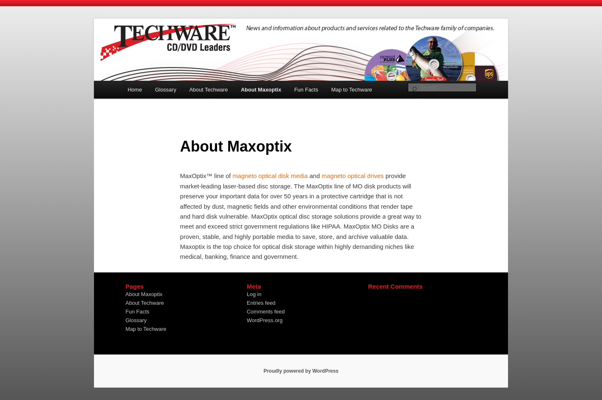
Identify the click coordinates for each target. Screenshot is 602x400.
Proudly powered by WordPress (300, 371)
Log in (254, 294)
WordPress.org (264, 320)
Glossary (165, 90)
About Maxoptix (261, 90)
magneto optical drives (353, 175)
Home (135, 90)
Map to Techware (351, 90)
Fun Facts (306, 90)
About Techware (208, 90)
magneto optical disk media (270, 175)
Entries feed (261, 303)
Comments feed (266, 311)
